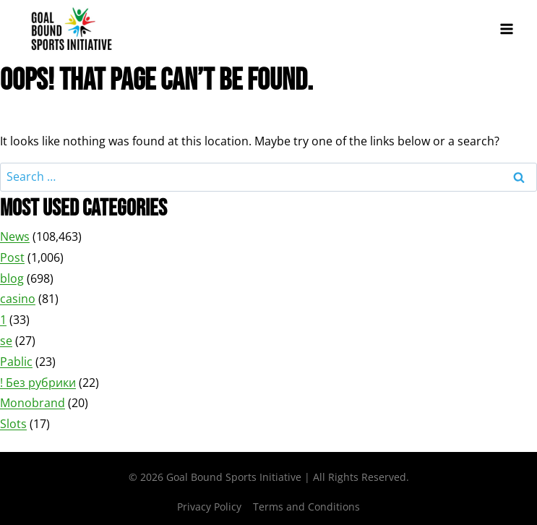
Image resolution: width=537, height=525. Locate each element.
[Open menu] (506, 28)
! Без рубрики (38, 382)
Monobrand (32, 403)
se (6, 341)
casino (17, 299)
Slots (13, 424)
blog (12, 278)
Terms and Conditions (306, 506)
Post (12, 257)
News (15, 236)
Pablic (16, 362)
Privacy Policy (209, 506)
